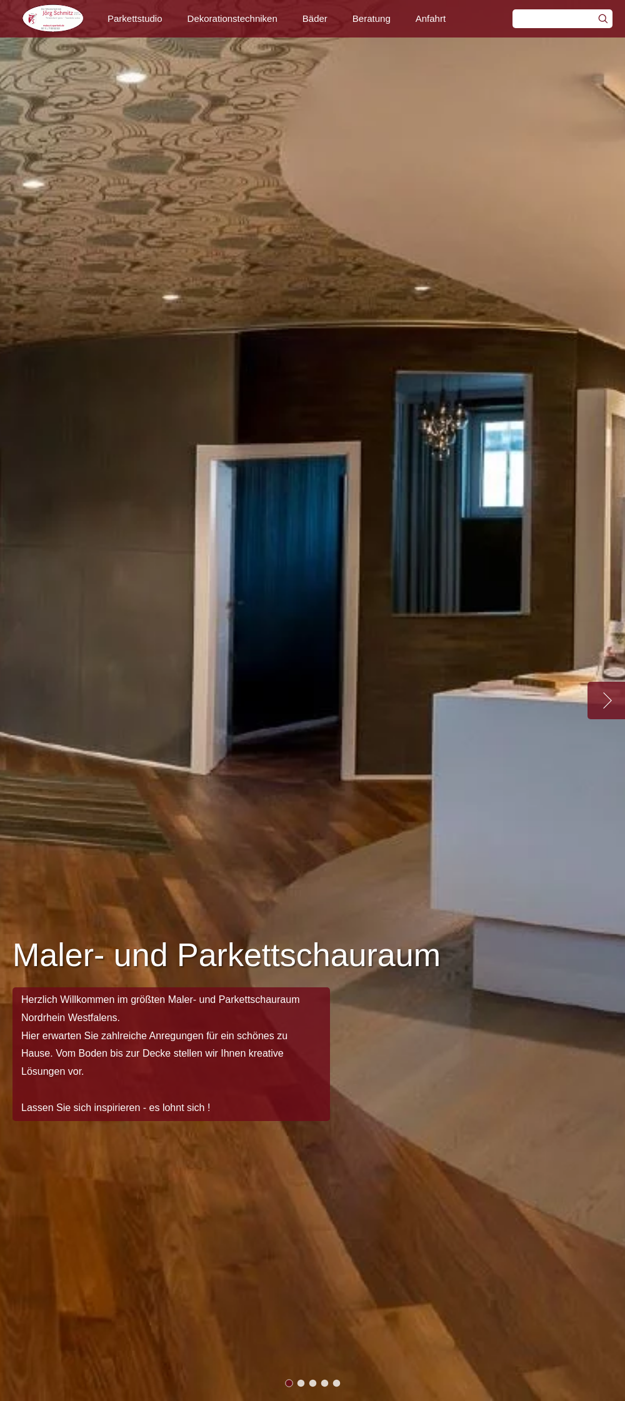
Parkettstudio (135, 18)
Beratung (371, 18)
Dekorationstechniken (233, 18)
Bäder (315, 18)
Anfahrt (431, 18)
